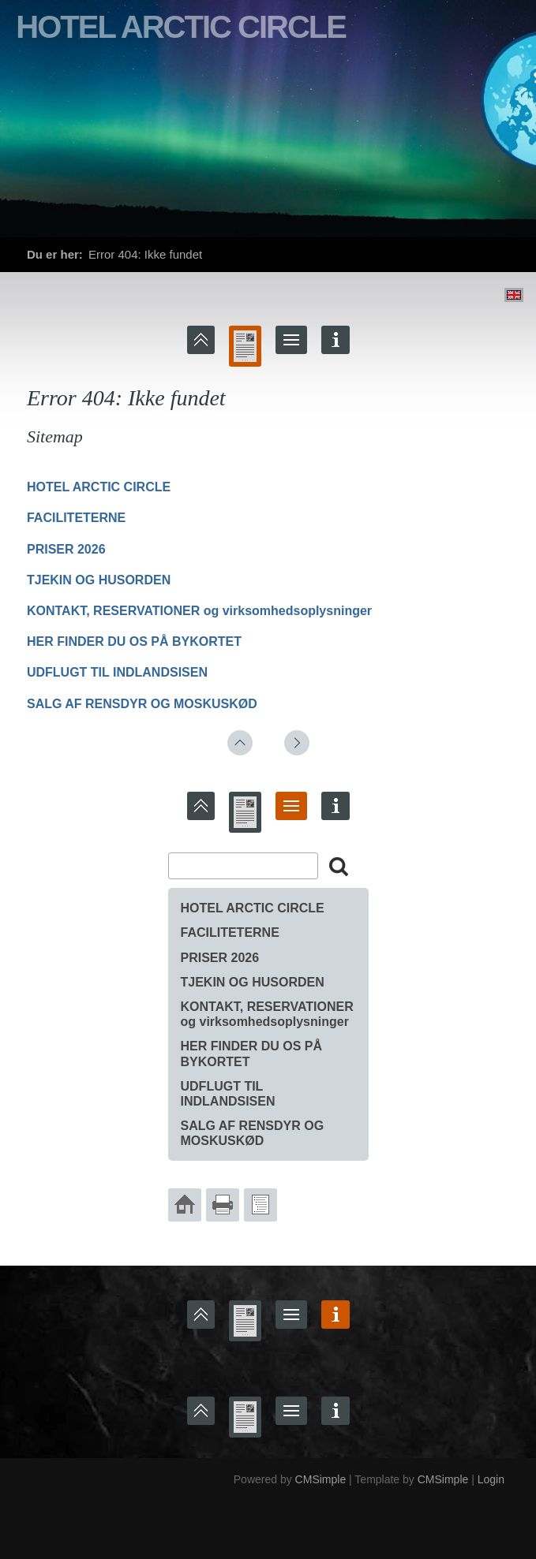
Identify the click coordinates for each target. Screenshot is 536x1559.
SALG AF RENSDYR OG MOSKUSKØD (142, 704)
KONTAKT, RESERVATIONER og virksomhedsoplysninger (199, 610)
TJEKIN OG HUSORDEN (99, 580)
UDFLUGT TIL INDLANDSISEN (117, 672)
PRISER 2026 (66, 549)
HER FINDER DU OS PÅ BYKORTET (134, 641)
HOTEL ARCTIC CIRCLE (99, 487)
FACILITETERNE (76, 517)
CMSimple (321, 1479)
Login (491, 1479)
